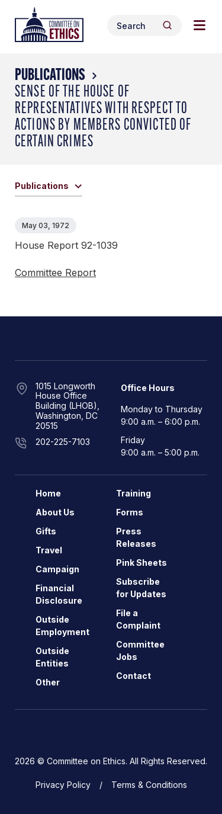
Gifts (46, 531)
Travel (49, 550)
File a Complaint (138, 619)
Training (133, 493)
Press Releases (136, 537)
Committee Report (55, 272)
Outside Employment (62, 625)
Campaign (57, 569)
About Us (55, 512)
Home (48, 493)
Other (48, 682)
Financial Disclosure (59, 594)
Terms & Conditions (149, 785)
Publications (50, 76)
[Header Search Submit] (167, 25)
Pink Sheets (141, 562)
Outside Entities (52, 657)
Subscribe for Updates (141, 587)
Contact (133, 676)
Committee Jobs (140, 650)
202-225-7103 (63, 442)
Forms (129, 512)
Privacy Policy (63, 785)
